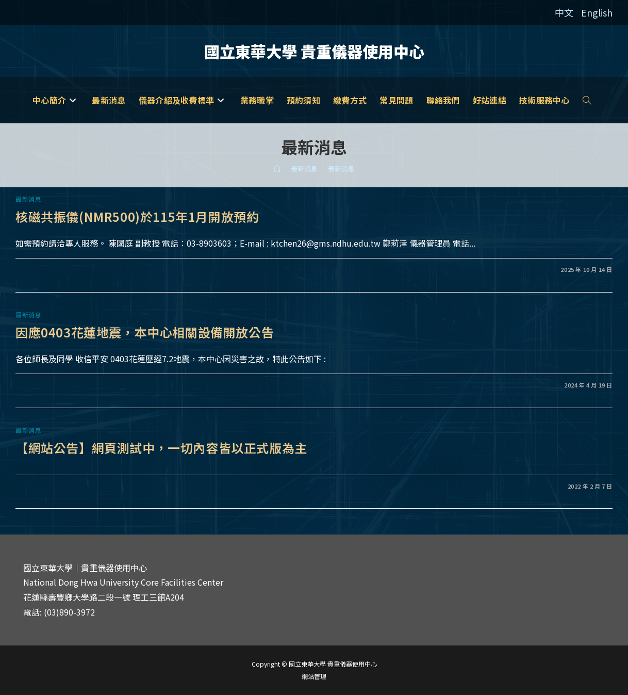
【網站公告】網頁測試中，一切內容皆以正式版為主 (161, 448)
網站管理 (314, 676)
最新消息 (341, 168)
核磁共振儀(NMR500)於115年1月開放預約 (137, 216)
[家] (277, 168)
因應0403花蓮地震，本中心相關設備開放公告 (144, 332)
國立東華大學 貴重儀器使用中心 (314, 51)
